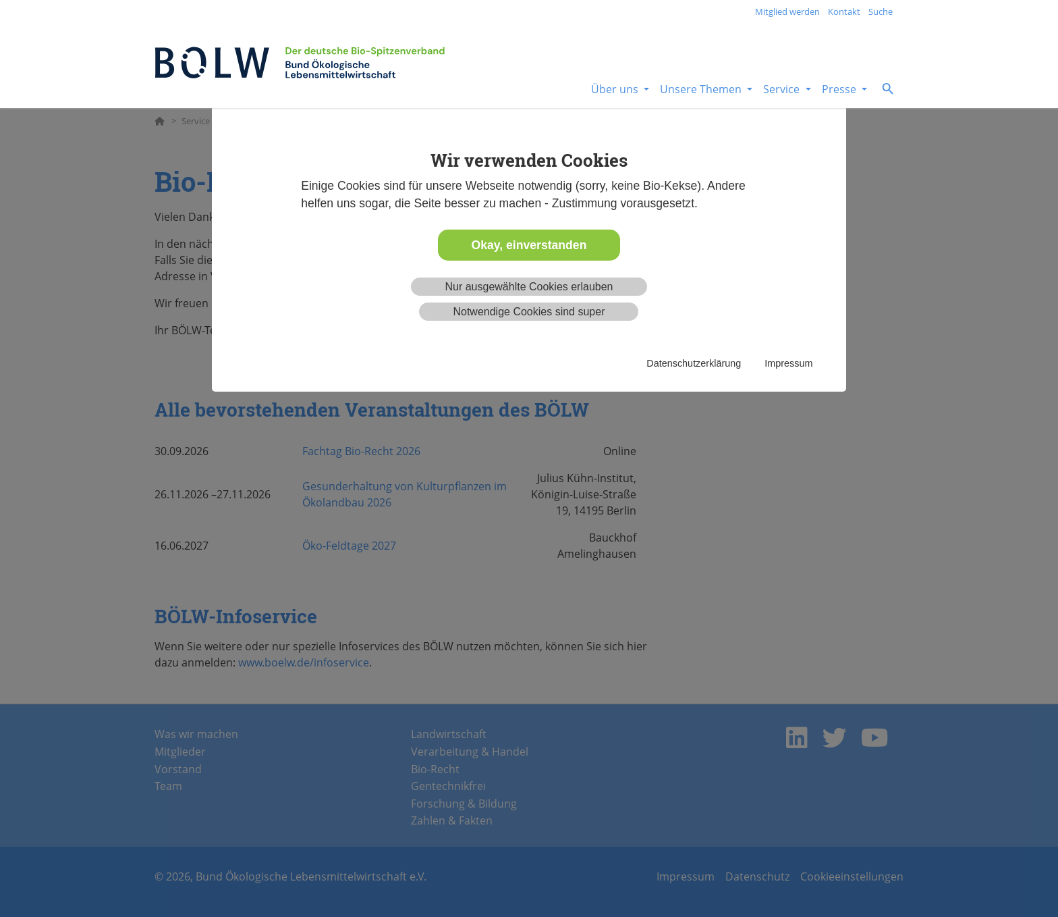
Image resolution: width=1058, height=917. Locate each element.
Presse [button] (840, 89)
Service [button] (782, 89)
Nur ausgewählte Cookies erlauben (529, 286)
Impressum (788, 363)
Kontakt (844, 11)
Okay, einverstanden (529, 245)
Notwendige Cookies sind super (529, 311)
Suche (880, 11)
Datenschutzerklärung (693, 363)
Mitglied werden (787, 11)
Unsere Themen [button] (702, 89)
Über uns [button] (616, 89)
